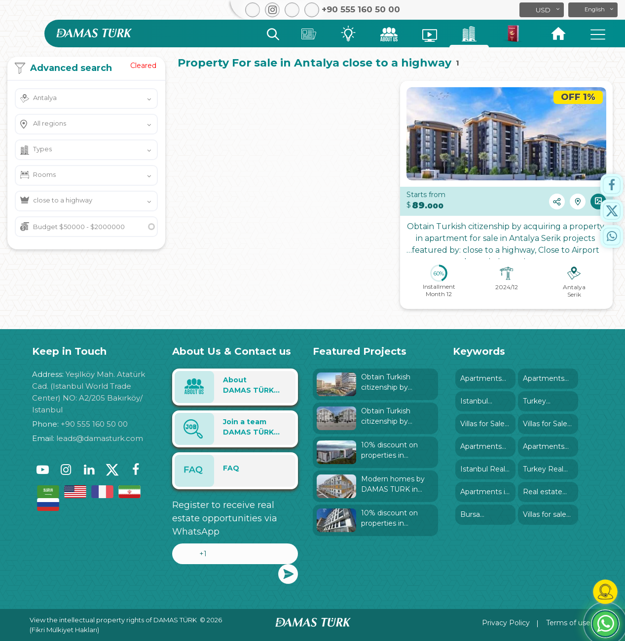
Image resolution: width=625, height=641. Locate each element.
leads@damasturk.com (99, 438)
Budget (79, 227)
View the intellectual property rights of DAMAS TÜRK (113, 620)
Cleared (143, 65)
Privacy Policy (506, 622)
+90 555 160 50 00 (94, 424)
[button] (593, 9)
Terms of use (568, 622)
